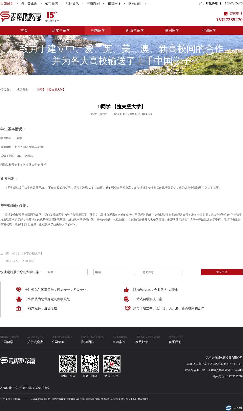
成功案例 (22, 89)
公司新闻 (51, 3)
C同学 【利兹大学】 (24, 260)
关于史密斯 (29, 3)
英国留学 (98, 30)
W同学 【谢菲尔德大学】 (27, 253)
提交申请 (221, 272)
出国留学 (6, 3)
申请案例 (93, 3)
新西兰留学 (135, 30)
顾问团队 (72, 3)
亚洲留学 (209, 30)
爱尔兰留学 (61, 30)
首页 (24, 30)
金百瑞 (16, 398)
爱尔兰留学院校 (24, 387)
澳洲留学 (172, 30)
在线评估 (114, 3)
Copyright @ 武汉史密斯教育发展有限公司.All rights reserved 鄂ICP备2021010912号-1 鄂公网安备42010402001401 (90, 398)
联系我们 (134, 3)
